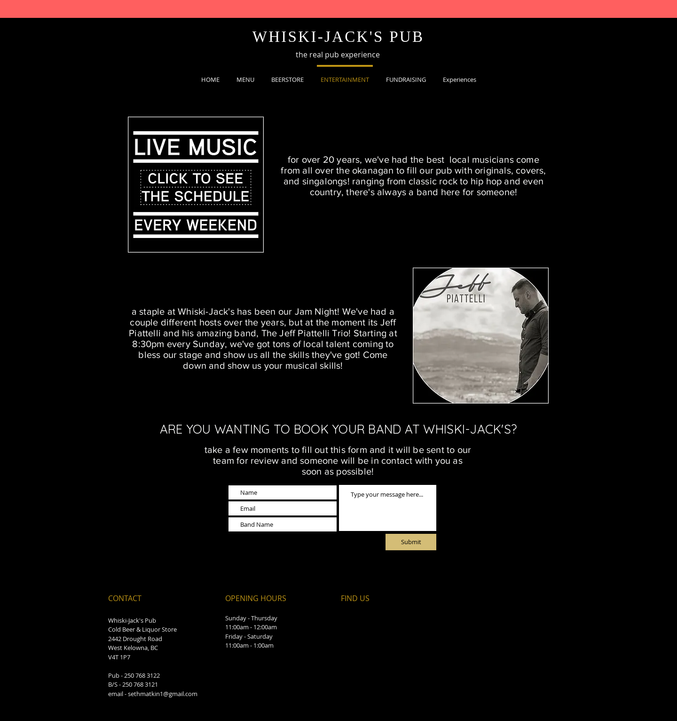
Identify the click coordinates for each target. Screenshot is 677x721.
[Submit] (411, 542)
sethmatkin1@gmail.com (162, 693)
